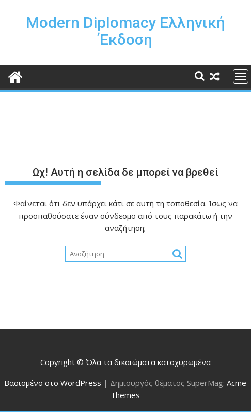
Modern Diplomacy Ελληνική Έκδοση (125, 30)
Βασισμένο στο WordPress (52, 382)
